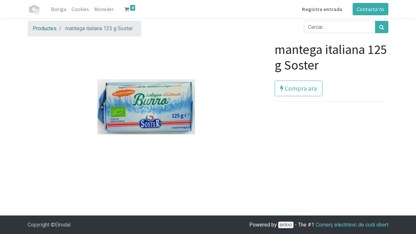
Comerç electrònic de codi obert (352, 225)
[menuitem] (58, 9)
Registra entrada (322, 9)
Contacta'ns (370, 9)
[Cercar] (381, 27)
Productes (45, 28)
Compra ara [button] (298, 88)
